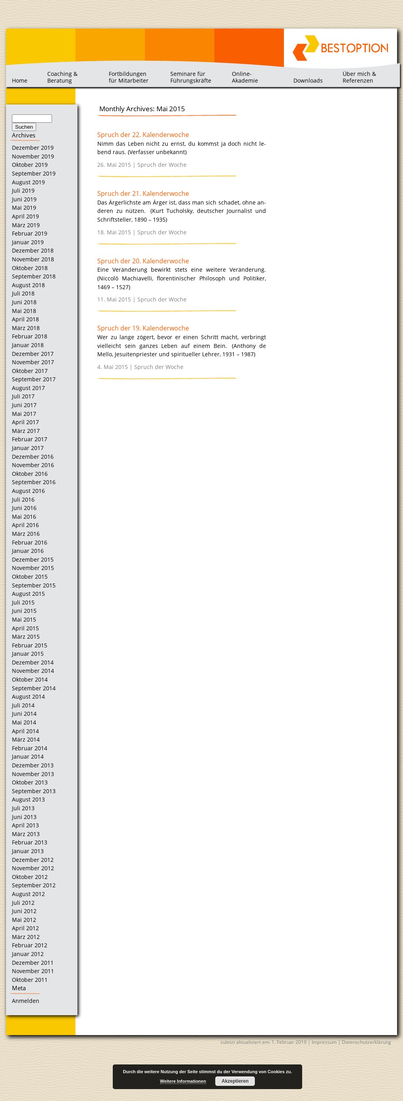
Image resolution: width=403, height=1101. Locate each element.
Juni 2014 (24, 713)
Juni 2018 (24, 302)
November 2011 (33, 971)
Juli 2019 (23, 190)
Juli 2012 (23, 902)
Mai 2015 (24, 619)
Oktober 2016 (30, 473)
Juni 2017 (24, 405)
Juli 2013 (23, 808)
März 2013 (26, 834)
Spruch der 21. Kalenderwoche (143, 193)
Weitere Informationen (183, 1081)
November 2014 (33, 670)
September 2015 (34, 585)
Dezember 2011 (33, 962)
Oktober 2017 (30, 371)
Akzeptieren (235, 1081)
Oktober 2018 (30, 268)
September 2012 (34, 885)
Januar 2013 (28, 851)
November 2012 (33, 868)
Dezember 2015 (33, 559)
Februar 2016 (29, 542)
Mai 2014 (24, 722)
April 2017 (25, 422)
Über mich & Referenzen (359, 77)
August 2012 (28, 894)
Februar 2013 (29, 842)
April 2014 (25, 731)
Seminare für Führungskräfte (190, 77)
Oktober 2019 (30, 164)
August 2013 (28, 799)
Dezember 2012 (33, 859)
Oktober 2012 (30, 877)
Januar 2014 (28, 756)
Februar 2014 (29, 748)
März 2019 (26, 225)
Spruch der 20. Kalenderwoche (143, 261)
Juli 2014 (23, 705)
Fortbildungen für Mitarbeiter (128, 77)
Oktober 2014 (30, 679)
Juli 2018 (23, 293)
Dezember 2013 (33, 765)
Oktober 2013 (30, 782)
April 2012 (25, 928)
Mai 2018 (24, 311)
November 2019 (33, 156)
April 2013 (25, 825)
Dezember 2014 (33, 662)
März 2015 (26, 636)
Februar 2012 (29, 945)
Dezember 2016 (33, 456)
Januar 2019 (28, 242)
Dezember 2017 (33, 353)
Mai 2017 (24, 413)
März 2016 (26, 533)
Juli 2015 (23, 602)
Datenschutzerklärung (366, 1042)
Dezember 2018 (33, 250)
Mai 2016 (24, 516)
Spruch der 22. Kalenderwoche (143, 134)
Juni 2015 (24, 610)
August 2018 (28, 285)
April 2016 (25, 525)
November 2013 (33, 774)
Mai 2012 (24, 919)
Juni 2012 (24, 911)
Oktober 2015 (30, 576)
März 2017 (26, 431)
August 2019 (28, 182)
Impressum (324, 1042)
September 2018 (34, 276)
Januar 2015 (28, 653)
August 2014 (28, 696)
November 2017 (33, 362)
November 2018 (33, 259)
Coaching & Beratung (62, 77)
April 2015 (25, 628)
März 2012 (26, 937)
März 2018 (26, 328)
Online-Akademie (245, 77)
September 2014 (34, 688)
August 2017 (28, 388)
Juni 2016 (24, 508)
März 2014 (26, 739)
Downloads (308, 80)
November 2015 (33, 568)
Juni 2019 (24, 199)
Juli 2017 (23, 396)
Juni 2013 (24, 817)
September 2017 (34, 379)
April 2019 (25, 216)
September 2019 (34, 173)
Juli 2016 (23, 499)
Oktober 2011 (30, 979)
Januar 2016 (28, 550)
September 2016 (34, 482)
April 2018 (25, 319)
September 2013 (34, 791)
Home (19, 80)
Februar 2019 (29, 233)
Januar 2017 (28, 448)
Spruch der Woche (162, 164)
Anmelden (25, 1000)
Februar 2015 (29, 645)
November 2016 (33, 465)
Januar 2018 (28, 345)
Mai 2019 (24, 207)
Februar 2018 (29, 336)
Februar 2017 (29, 439)
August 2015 (28, 593)
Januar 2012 (28, 954)
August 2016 (28, 490)
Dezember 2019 (33, 147)
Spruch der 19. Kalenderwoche (143, 328)
